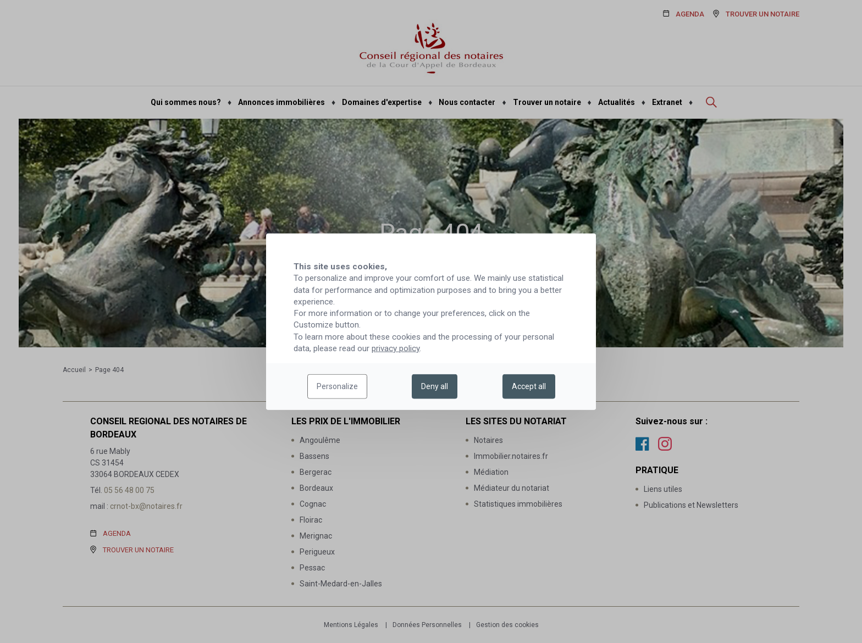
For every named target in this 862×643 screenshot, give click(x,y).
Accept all (529, 386)
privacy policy (395, 348)
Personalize (337, 386)
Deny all (434, 386)
